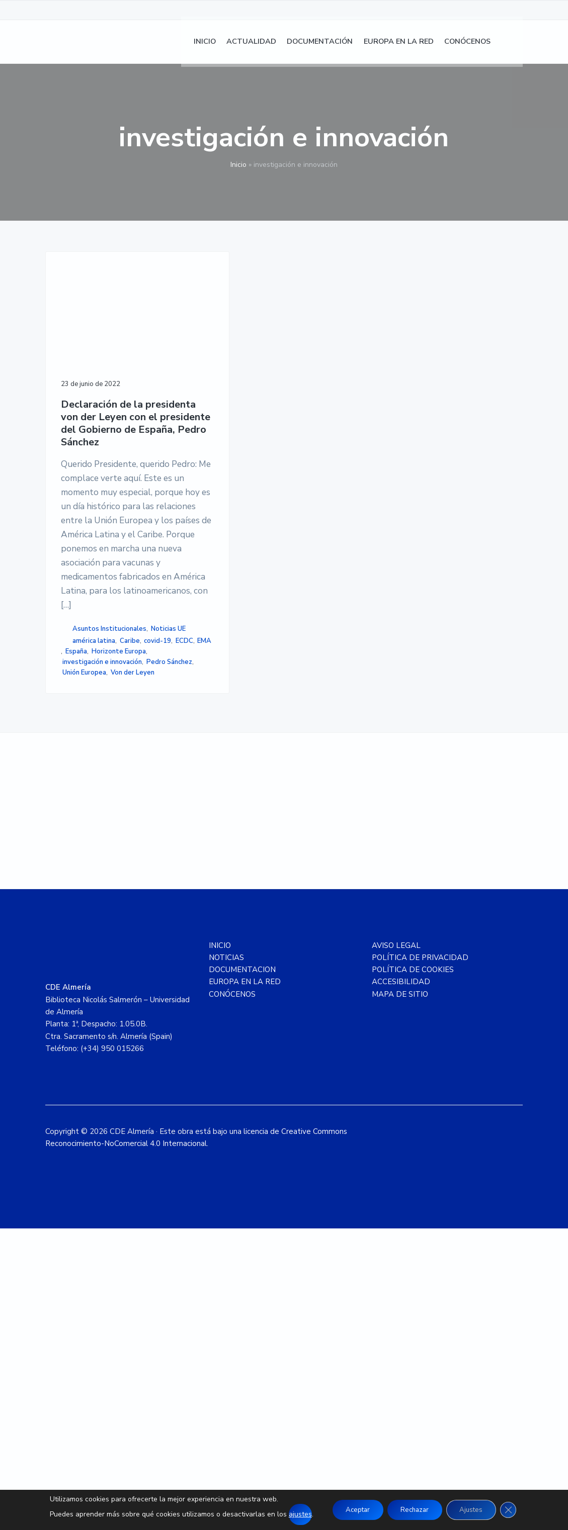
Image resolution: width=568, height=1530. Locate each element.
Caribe (72, 896)
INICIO (220, 1247)
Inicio (238, 164)
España (113, 906)
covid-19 (100, 896)
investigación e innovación (85, 933)
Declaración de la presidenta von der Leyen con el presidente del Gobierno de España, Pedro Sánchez (96, 400)
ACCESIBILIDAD (401, 1284)
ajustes (291, 1514)
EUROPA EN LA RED (245, 1284)
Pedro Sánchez (88, 948)
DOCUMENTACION (242, 1271)
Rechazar (414, 1509)
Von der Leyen (84, 970)
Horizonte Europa (89, 917)
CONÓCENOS (232, 1296)
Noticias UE (82, 873)
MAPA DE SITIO (400, 1296)
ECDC (71, 906)
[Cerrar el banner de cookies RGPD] (516, 1510)
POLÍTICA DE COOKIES (413, 1271)
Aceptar (352, 1509)
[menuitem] (512, 45)
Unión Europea (84, 959)
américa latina (93, 885)
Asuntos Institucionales (85, 858)
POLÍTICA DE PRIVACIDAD (420, 1259)
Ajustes (475, 1509)
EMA (92, 906)
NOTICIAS (226, 1259)
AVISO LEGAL (396, 1247)
